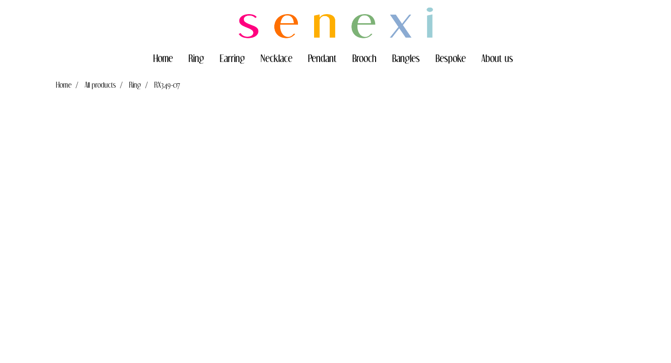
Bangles (406, 58)
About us (497, 58)
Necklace (276, 58)
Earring (232, 58)
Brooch (364, 58)
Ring (196, 58)
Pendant (322, 58)
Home (163, 58)
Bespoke (451, 58)
